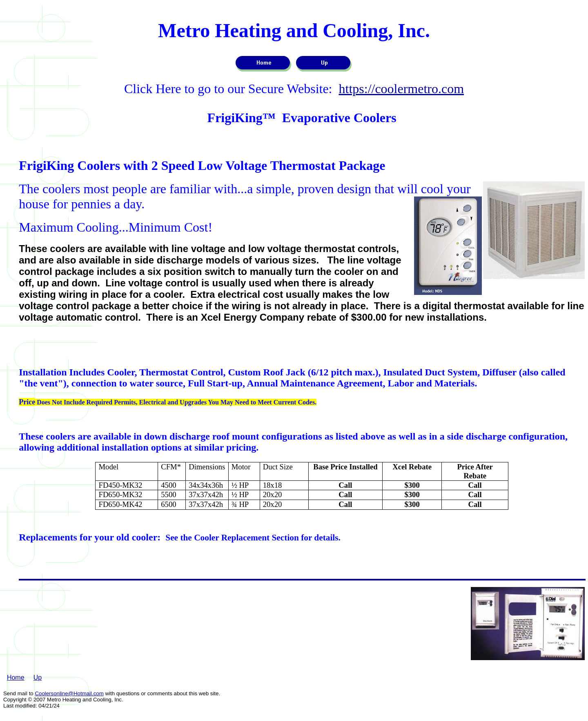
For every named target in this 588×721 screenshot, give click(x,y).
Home (15, 677)
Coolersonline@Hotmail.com (69, 693)
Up (37, 677)
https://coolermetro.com (401, 88)
